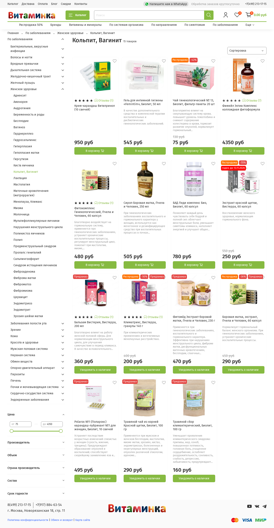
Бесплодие (21, 121)
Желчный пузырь (22, 83)
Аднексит (19, 95)
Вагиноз (19, 127)
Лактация (20, 178)
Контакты (80, 4)
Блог (54, 4)
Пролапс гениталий (27, 252)
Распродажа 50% (31, 25)
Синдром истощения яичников (35, 265)
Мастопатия (21, 184)
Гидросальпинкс (25, 140)
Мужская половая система (29, 349)
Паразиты (17, 374)
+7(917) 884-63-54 (49, 505)
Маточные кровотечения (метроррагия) (31, 193)
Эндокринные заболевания (29, 399)
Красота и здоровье (24, 342)
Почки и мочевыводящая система (34, 387)
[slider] (11, 431)
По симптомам (194, 25)
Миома (18, 208)
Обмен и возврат (62, 520)
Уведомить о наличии (95, 370)
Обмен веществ (21, 361)
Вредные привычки (24, 63)
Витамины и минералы (85, 25)
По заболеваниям (225, 25)
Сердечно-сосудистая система (31, 393)
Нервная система (22, 355)
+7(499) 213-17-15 (256, 4)
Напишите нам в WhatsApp (166, 4)
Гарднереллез (23, 133)
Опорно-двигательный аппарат (32, 368)
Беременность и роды (28, 114)
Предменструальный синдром (34, 246)
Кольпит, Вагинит (25, 172)
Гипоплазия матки (26, 152)
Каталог (12, 4)
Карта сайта (82, 520)
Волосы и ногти (21, 57)
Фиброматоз (22, 284)
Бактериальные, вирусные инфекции (29, 49)
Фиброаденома (24, 271)
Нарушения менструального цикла (38, 227)
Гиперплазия (22, 146)
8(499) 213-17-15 (19, 505)
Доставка (28, 4)
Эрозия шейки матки (28, 316)
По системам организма (126, 25)
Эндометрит (21, 309)
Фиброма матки (24, 278)
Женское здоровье (23, 89)
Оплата (43, 4)
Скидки (66, 4)
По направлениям (164, 25)
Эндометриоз (22, 303)
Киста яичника (23, 165)
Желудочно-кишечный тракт (30, 76)
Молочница (21, 214)
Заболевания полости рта (28, 323)
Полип (17, 240)
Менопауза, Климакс (27, 201)
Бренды (55, 25)
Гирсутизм (20, 159)
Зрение (15, 329)
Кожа (14, 336)
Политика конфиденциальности (27, 520)
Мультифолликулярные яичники (36, 220)
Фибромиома (22, 290)
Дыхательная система (25, 70)
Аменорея (20, 102)
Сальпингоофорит (26, 259)
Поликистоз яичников (29, 233)
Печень (15, 380)
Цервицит (20, 297)
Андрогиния (22, 108)
